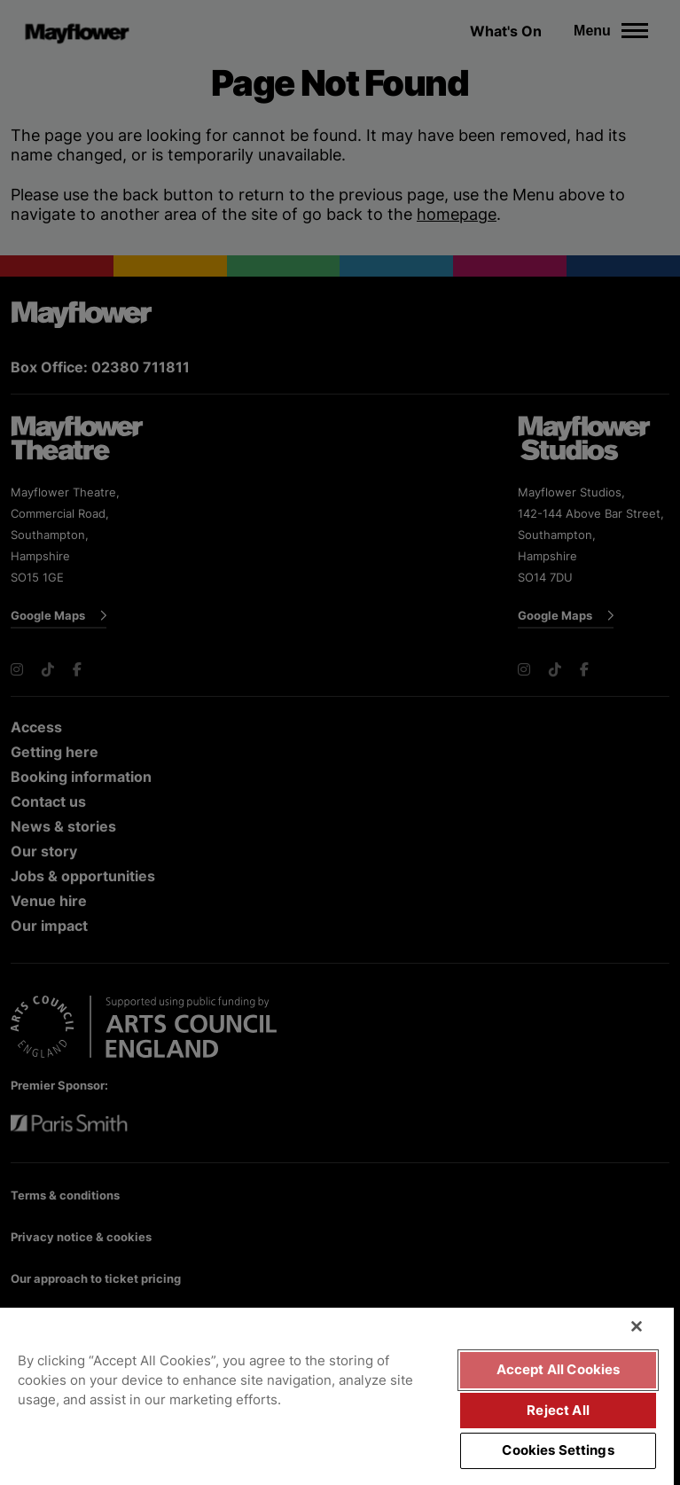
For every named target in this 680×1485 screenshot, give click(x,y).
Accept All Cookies (558, 1370)
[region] (337, 1396)
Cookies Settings (558, 1450)
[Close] (636, 1326)
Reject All (558, 1411)
